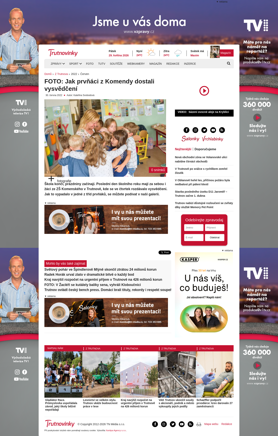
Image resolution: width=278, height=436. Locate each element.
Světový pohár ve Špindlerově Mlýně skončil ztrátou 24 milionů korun (100, 269)
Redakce (173, 63)
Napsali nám (55, 348)
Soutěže (116, 63)
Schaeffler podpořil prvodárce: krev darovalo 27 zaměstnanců (215, 403)
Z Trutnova (61, 74)
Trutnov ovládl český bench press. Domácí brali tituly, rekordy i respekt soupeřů (107, 290)
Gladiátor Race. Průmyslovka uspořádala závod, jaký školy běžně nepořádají (61, 404)
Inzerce (190, 63)
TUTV (101, 63)
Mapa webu (211, 424)
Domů (48, 74)
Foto (90, 63)
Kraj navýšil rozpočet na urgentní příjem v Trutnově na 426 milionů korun (103, 280)
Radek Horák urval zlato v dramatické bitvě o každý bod (89, 274)
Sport (73, 63)
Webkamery (136, 63)
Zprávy (56, 63)
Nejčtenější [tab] (183, 149)
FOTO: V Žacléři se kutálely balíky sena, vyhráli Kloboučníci (92, 285)
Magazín (225, 52)
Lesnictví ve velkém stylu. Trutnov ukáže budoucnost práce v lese (100, 403)
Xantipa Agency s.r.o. (116, 430)
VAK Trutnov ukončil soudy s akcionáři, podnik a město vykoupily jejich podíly (176, 403)
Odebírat (215, 237)
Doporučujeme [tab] (205, 149)
